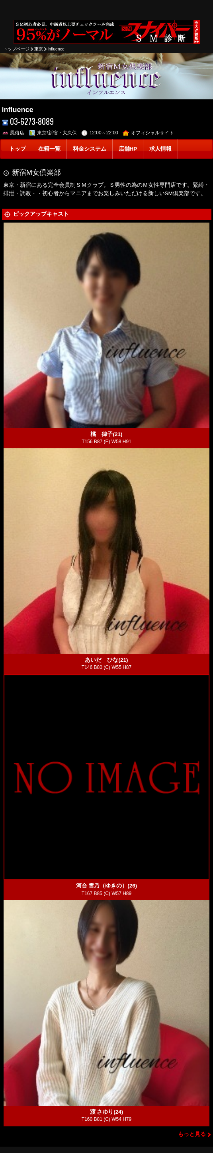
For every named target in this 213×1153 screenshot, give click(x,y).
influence (56, 49)
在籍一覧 (49, 149)
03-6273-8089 (28, 121)
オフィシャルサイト (148, 133)
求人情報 (160, 149)
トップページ (16, 49)
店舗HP (128, 149)
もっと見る (192, 1134)
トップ (17, 149)
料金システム (89, 149)
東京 (38, 49)
